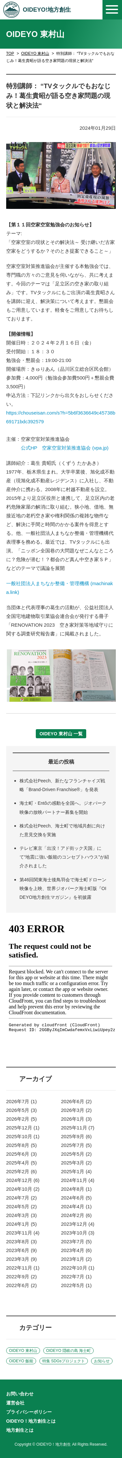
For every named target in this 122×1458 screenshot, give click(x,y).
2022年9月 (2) (21, 1276)
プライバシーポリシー (29, 1412)
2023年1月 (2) (76, 1259)
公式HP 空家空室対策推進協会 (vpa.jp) (65, 448)
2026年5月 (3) (21, 1110)
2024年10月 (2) (23, 1189)
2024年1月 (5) (21, 1224)
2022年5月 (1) (76, 1285)
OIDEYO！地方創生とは (31, 1421)
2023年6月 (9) (21, 1250)
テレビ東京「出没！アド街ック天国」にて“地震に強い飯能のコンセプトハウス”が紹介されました (64, 857)
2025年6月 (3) (21, 1154)
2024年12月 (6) (23, 1180)
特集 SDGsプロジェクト (63, 1361)
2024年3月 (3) (21, 1215)
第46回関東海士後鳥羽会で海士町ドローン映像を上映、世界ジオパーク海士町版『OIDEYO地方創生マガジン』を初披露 (63, 888)
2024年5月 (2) (21, 1206)
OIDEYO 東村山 (35, 53)
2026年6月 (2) (76, 1101)
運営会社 (15, 1402)
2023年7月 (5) (76, 1241)
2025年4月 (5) (21, 1162)
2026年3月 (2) (76, 1110)
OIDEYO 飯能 (21, 1361)
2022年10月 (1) (78, 1268)
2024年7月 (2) (21, 1197)
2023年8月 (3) (21, 1241)
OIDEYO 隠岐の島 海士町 (68, 1350)
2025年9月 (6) (76, 1136)
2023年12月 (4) (78, 1224)
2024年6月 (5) (76, 1197)
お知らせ (102, 1361)
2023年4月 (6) (76, 1250)
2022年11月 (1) (23, 1268)
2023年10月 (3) (78, 1232)
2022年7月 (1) (76, 1276)
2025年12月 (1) (23, 1127)
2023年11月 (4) (23, 1232)
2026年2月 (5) (21, 1119)
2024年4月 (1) (76, 1206)
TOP (10, 53)
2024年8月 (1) (76, 1189)
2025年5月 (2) (76, 1154)
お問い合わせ (20, 1393)
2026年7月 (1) (21, 1101)
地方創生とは (20, 1430)
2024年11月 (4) (78, 1180)
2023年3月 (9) (21, 1259)
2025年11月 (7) (78, 1127)
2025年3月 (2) (76, 1162)
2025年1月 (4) (76, 1171)
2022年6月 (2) (21, 1285)
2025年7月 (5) (76, 1145)
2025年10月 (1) (23, 1136)
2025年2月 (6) (21, 1171)
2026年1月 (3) (76, 1119)
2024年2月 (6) (76, 1215)
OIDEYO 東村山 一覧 (60, 733)
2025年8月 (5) (21, 1145)
